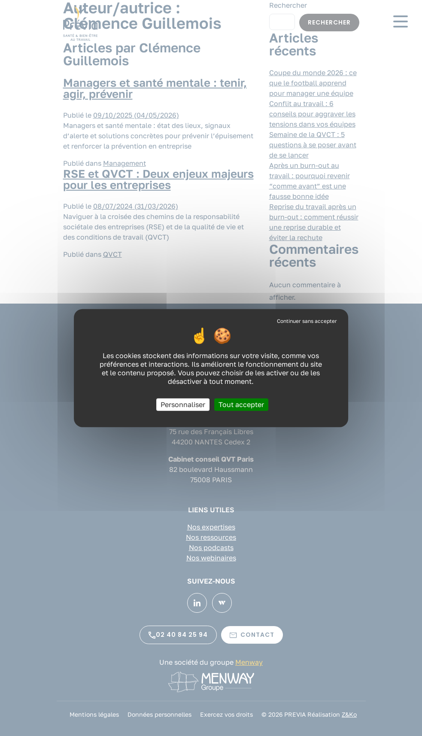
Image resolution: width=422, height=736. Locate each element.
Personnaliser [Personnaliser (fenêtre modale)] (183, 404)
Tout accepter (241, 404)
